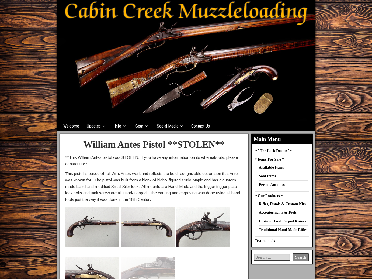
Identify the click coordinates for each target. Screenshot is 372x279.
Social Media (167, 126)
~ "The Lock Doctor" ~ (273, 151)
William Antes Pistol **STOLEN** (154, 144)
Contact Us (200, 126)
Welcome (71, 126)
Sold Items (267, 176)
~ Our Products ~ (269, 196)
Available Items (271, 168)
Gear (139, 126)
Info (118, 126)
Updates (94, 126)
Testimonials (265, 241)
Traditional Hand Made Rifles (283, 230)
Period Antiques (272, 185)
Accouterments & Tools (278, 213)
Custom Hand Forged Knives (282, 221)
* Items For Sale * (269, 159)
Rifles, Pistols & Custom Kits (282, 204)
